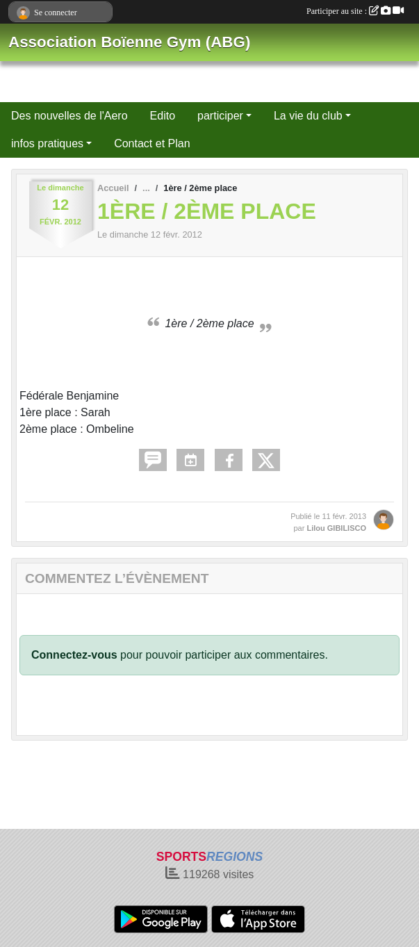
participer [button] (220, 116)
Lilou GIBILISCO (336, 528)
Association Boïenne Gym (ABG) (129, 42)
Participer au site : (355, 11)
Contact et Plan (152, 143)
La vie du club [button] (308, 116)
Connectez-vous (74, 655)
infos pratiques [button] (47, 143)
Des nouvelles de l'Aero (69, 116)
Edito (162, 116)
